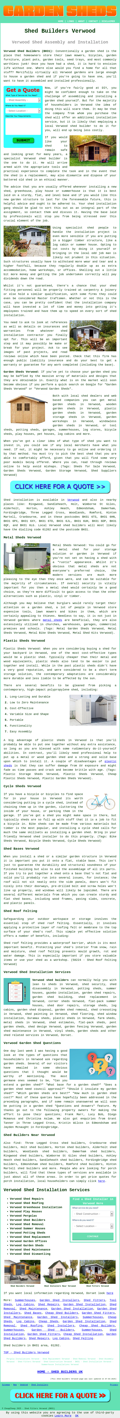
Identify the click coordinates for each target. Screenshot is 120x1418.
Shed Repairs (48, 1304)
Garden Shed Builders (53, 1330)
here (101, 1181)
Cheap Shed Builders (61, 1313)
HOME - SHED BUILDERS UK (60, 1372)
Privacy (114, 1385)
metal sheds (52, 620)
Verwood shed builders (50, 980)
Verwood (73, 499)
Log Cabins (25, 1304)
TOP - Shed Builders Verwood (26, 1352)
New (15, 1385)
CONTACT (93, 21)
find (16, 1143)
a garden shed (92, 51)
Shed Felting (83, 1338)
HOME (60, 21)
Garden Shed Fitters (98, 1313)
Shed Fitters (94, 1300)
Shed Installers (60, 1325)
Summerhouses (25, 1300)
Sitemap (6, 1385)
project (38, 347)
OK (77, 1415)
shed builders (74, 525)
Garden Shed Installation (84, 1304)
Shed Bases (33, 1313)
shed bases (21, 898)
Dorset (66, 1035)
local (49, 126)
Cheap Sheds (48, 1321)
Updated (24, 1385)
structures (20, 261)
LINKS (70, 21)
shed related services (21, 1035)
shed (42, 158)
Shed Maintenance (33, 1308)
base (66, 195)
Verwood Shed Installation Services (47, 1190)
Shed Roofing (31, 1325)
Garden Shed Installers (59, 1300)
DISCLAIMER (108, 21)
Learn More (63, 1415)
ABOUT (81, 21)
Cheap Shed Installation (83, 1334)
